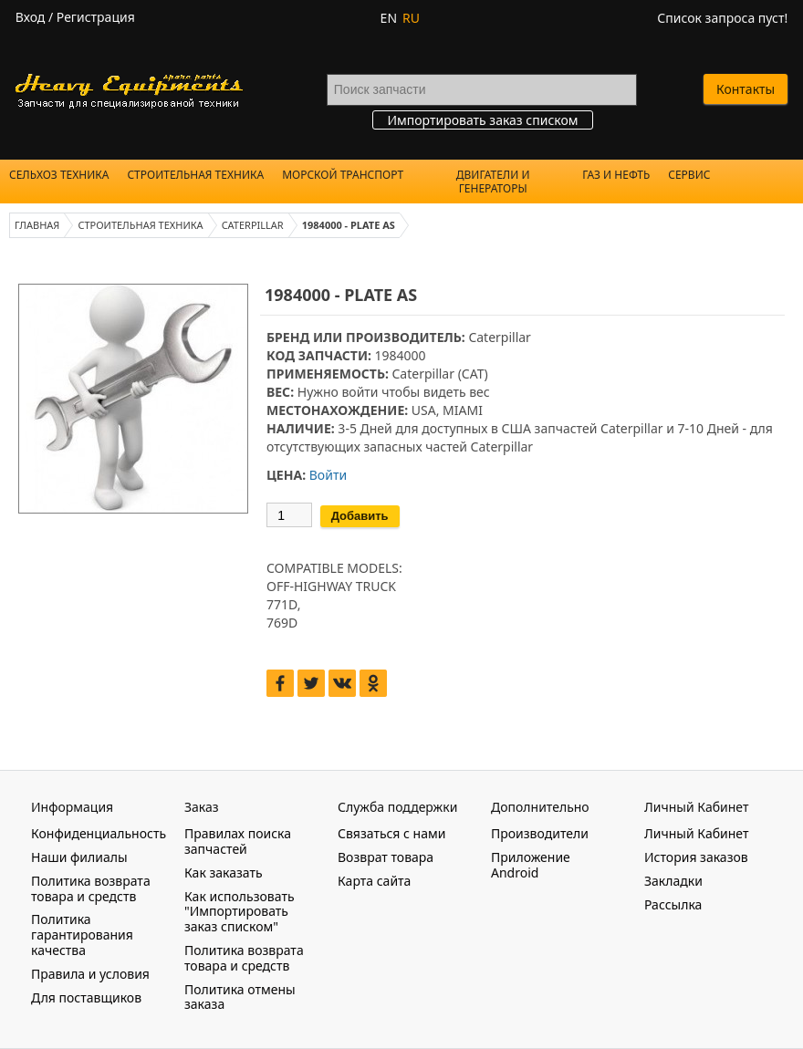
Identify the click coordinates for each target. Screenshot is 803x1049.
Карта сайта (374, 880)
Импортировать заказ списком (482, 120)
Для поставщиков (86, 997)
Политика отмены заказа (240, 997)
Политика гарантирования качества (82, 934)
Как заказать (223, 872)
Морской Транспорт (342, 174)
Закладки (673, 880)
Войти (328, 474)
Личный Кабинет (696, 833)
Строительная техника (195, 174)
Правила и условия (90, 973)
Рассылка (673, 904)
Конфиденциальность (98, 833)
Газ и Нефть (616, 174)
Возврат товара (385, 857)
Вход (31, 17)
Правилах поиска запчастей (237, 841)
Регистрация (96, 17)
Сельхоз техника (59, 174)
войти (359, 391)
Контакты (745, 89)
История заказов (696, 857)
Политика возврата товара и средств (91, 888)
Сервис (689, 174)
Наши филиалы (79, 857)
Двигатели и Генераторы (493, 181)
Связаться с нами (391, 833)
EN (389, 17)
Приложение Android (530, 864)
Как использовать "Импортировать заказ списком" (239, 912)
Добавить (360, 516)
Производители (540, 833)
